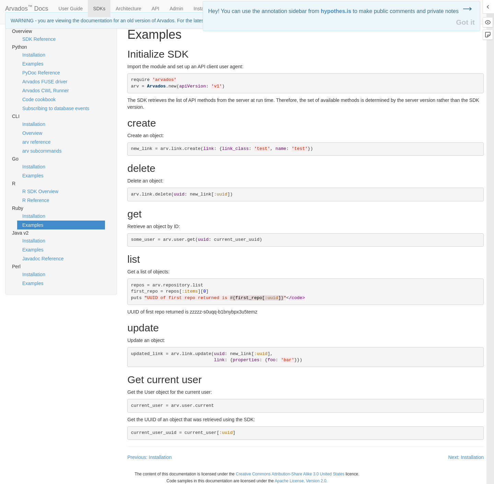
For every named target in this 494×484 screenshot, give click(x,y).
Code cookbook (39, 99)
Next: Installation (466, 457)
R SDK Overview (40, 191)
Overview (32, 133)
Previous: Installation (149, 457)
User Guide (71, 8)
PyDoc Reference (41, 72)
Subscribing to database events (55, 108)
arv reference (36, 142)
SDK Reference (39, 39)
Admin (176, 8)
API (156, 8)
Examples (32, 64)
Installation (33, 55)
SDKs (99, 8)
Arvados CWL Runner (45, 90)
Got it (465, 22)
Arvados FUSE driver (44, 81)
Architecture (128, 8)
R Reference (35, 200)
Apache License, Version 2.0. (301, 481)
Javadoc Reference (43, 258)
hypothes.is (336, 11)
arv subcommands (41, 151)
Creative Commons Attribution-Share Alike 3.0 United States (290, 474)
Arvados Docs (26, 7)
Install (199, 8)
